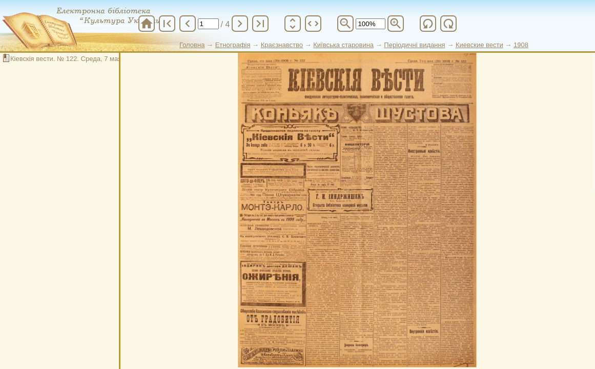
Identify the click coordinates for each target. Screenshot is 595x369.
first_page (167, 23)
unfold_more (292, 23)
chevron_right (240, 23)
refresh (428, 23)
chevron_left (187, 23)
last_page (260, 23)
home (146, 23)
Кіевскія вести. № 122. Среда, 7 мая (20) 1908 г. (83, 59)
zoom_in (395, 23)
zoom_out (345, 23)
